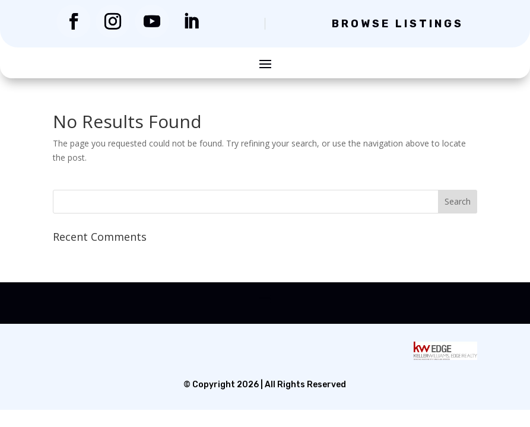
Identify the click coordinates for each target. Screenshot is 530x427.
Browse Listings (398, 23)
